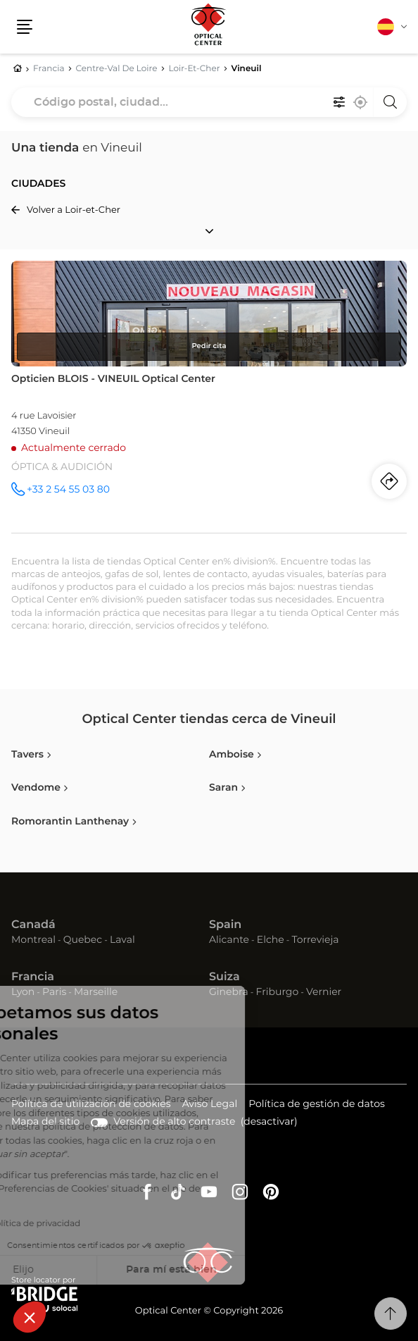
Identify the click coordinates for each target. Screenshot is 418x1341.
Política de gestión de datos (316, 1105)
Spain (225, 925)
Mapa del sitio (45, 1122)
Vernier (323, 992)
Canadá (33, 925)
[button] (29, 1317)
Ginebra (228, 992)
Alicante (229, 940)
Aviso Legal (210, 1105)
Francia (32, 977)
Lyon (22, 992)
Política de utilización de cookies (91, 1105)
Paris (54, 992)
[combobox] (209, 102)
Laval (122, 940)
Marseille (96, 992)
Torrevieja (314, 940)
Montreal (33, 940)
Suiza (224, 977)
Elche (270, 940)
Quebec (82, 940)
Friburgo (277, 992)
